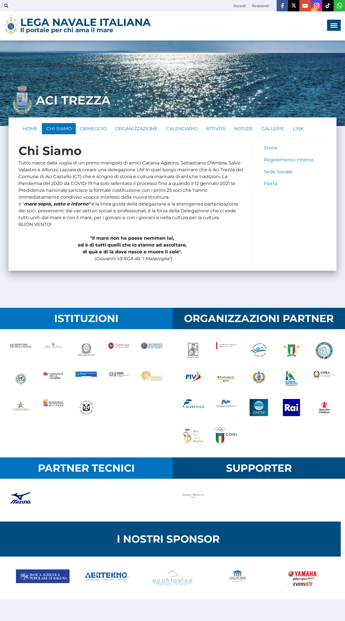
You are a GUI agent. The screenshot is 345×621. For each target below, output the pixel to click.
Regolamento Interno (289, 160)
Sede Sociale (278, 172)
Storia (270, 148)
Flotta (270, 184)
